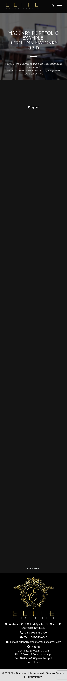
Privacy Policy (34, 676)
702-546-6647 (39, 637)
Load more (33, 568)
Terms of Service (55, 673)
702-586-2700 (39, 632)
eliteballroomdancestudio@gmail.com (40, 641)
